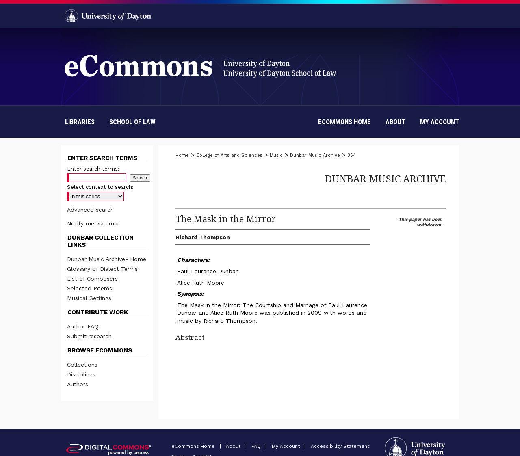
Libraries (80, 122)
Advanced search (90, 209)
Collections (82, 364)
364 (351, 155)
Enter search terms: (93, 169)
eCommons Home (194, 446)
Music (276, 155)
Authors (77, 384)
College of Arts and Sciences (229, 155)
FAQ (256, 446)
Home (182, 155)
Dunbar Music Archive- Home (106, 259)
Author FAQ (83, 326)
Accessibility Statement (340, 446)
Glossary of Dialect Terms (102, 269)
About (234, 446)
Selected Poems (89, 288)
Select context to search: (100, 187)
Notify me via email (93, 223)
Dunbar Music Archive (315, 155)
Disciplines (81, 374)
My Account (286, 446)
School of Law (132, 122)
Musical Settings (89, 298)
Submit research (89, 336)
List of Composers (92, 278)
